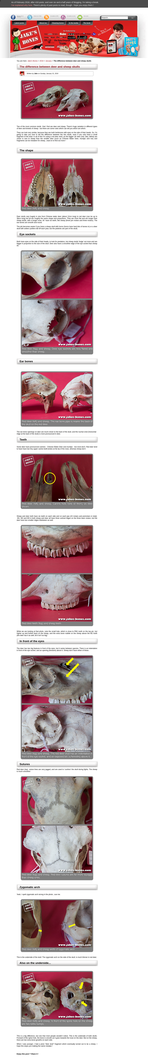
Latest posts (19, 23)
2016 (42, 61)
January (48, 61)
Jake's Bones (32, 61)
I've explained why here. (22, 5)
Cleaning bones (58, 23)
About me (43, 23)
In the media (73, 23)
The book (86, 23)
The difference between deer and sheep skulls (50, 66)
